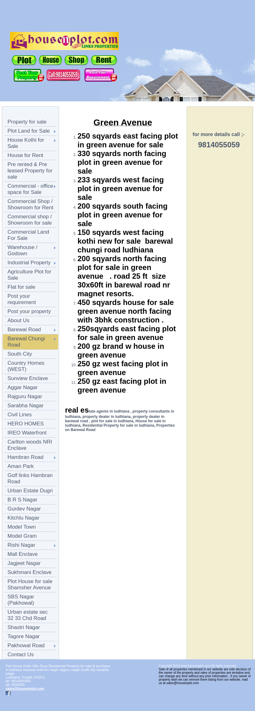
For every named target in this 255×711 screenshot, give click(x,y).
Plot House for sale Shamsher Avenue (30, 584)
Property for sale (27, 122)
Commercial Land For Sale (28, 235)
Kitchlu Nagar (23, 518)
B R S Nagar (22, 500)
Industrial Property (29, 263)
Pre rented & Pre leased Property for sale (30, 170)
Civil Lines (20, 415)
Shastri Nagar (24, 627)
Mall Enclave (23, 554)
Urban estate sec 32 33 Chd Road (28, 615)
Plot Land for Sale (29, 131)
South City (20, 354)
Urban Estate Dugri (30, 491)
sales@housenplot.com (25, 688)
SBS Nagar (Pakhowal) (21, 600)
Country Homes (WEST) (26, 366)
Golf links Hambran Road (30, 478)
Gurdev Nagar (24, 509)
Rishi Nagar (21, 545)
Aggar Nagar (23, 387)
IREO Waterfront (27, 433)
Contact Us (21, 655)
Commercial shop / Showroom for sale (30, 220)
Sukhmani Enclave (30, 572)
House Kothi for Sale (26, 143)
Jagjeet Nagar (24, 563)
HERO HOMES (26, 424)
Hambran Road (25, 457)
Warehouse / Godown (23, 250)
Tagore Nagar (24, 636)
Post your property (29, 311)
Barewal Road (24, 330)
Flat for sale (21, 287)
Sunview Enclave (28, 378)
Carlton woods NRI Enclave (30, 445)
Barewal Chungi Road (26, 342)
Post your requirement (22, 299)
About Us (18, 320)
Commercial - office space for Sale (30, 189)
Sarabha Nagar (25, 406)
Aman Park (21, 466)
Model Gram (22, 536)
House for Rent (25, 155)
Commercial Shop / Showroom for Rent (30, 204)
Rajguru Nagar (25, 396)
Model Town (22, 527)
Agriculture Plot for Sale (29, 275)
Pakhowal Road (26, 645)
